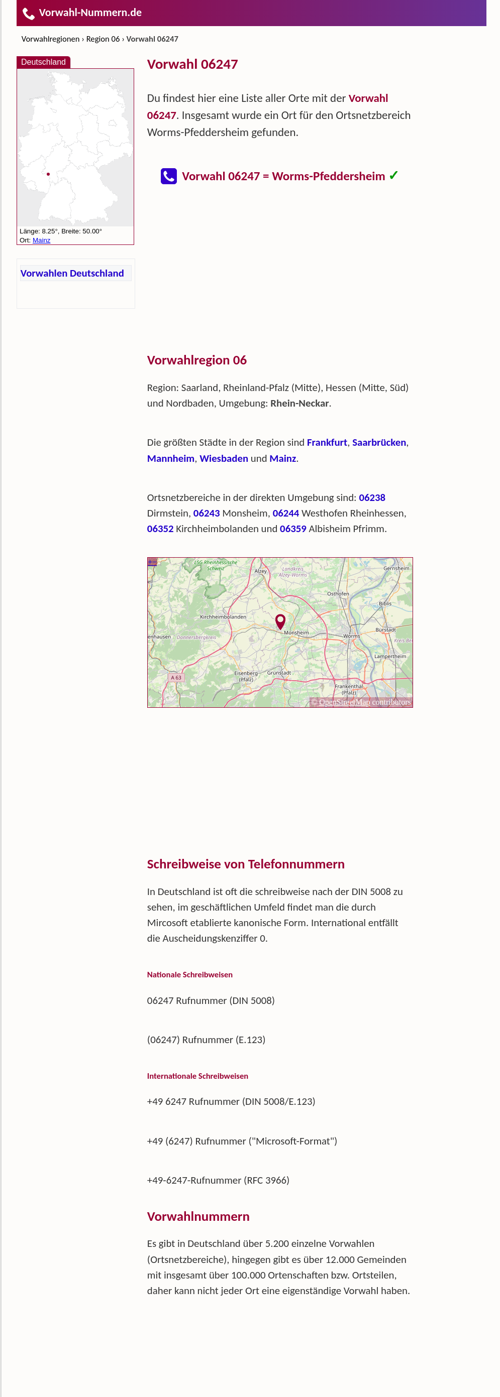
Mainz (282, 458)
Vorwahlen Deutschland (72, 273)
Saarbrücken (379, 442)
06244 (286, 513)
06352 (160, 528)
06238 (372, 497)
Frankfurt (327, 442)
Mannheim (170, 458)
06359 (293, 528)
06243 (206, 513)
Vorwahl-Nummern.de (82, 12)
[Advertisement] (280, 278)
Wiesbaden (223, 458)
